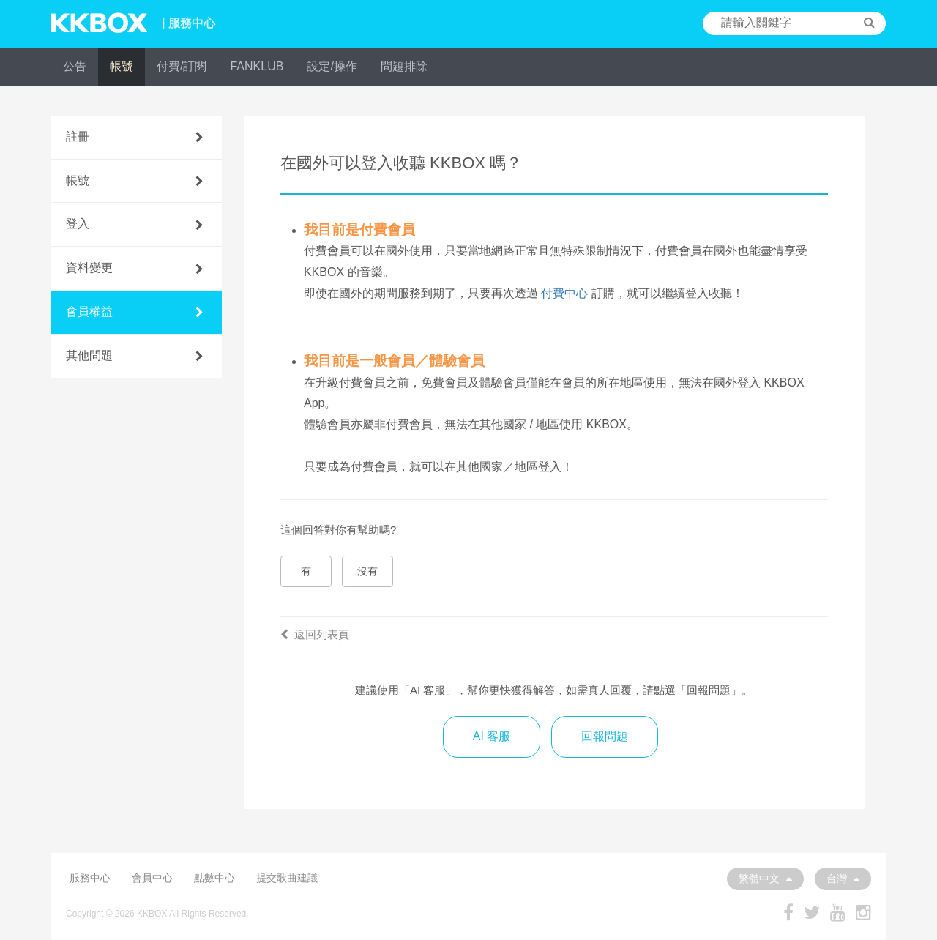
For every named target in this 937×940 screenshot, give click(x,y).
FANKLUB (256, 66)
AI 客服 (492, 736)
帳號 (121, 66)
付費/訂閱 (181, 66)
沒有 (367, 571)
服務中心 (90, 878)
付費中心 (564, 293)
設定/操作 (331, 66)
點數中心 (214, 878)
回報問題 (604, 736)
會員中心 (152, 878)
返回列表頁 (314, 634)
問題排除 (404, 66)
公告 (74, 66)
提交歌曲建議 (287, 878)
